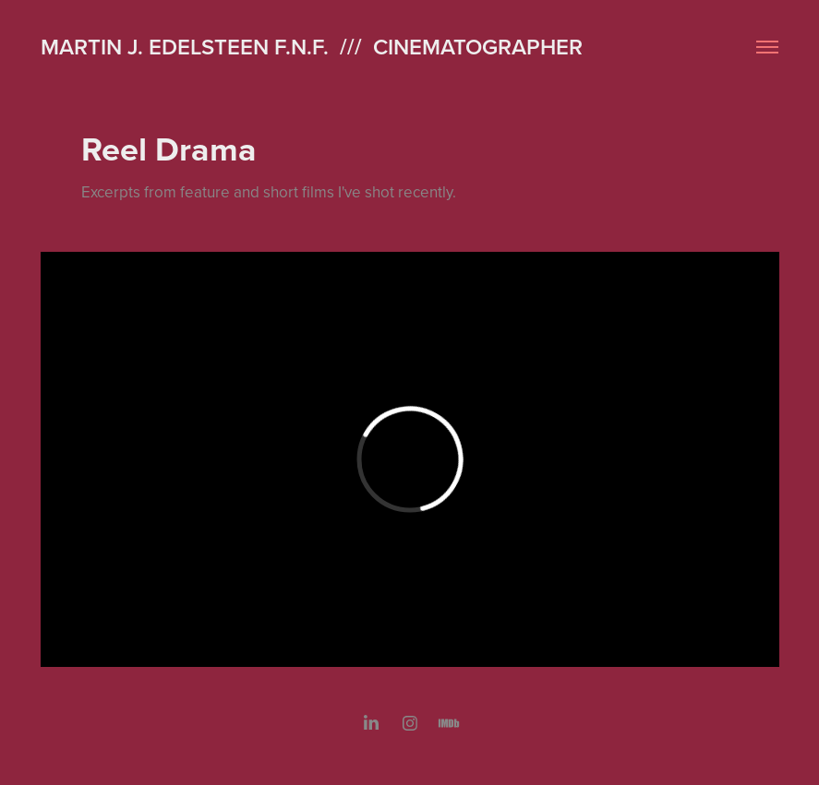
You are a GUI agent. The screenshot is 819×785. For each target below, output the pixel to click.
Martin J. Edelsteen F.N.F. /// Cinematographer (312, 46)
